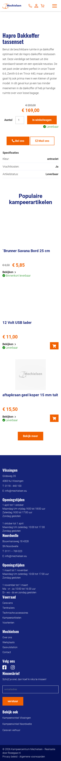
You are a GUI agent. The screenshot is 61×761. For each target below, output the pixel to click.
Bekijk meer (30, 436)
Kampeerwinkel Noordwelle (17, 724)
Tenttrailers (8, 607)
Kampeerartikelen (11, 617)
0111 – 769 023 (13, 551)
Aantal (8, 119)
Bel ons (18, 140)
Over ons (7, 637)
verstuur (13, 701)
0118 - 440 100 (13, 485)
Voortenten (8, 622)
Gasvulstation (9, 647)
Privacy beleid (9, 756)
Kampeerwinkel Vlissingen (16, 717)
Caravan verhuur (11, 730)
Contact (6, 652)
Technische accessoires (15, 612)
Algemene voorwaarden (32, 756)
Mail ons (42, 140)
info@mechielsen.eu (16, 490)
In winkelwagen (41, 119)
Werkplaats (8, 642)
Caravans (7, 602)
